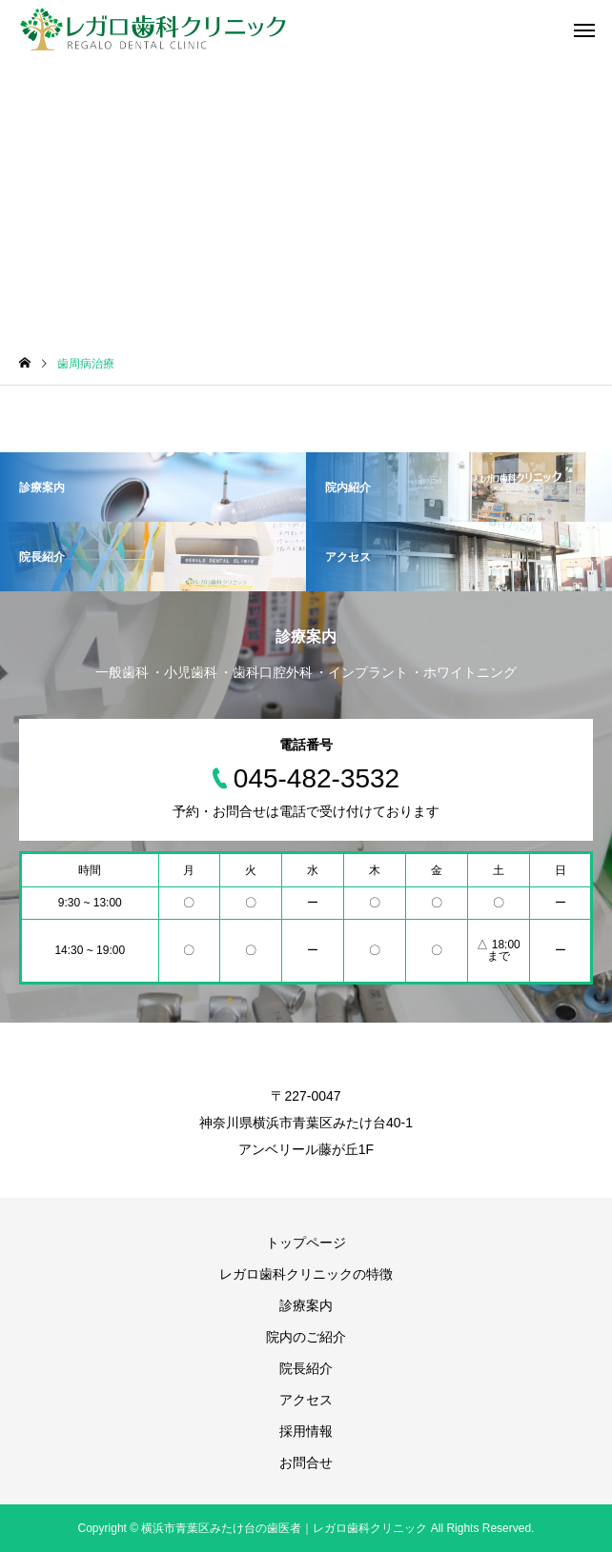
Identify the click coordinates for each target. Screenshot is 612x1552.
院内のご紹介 (306, 1336)
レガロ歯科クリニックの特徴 (306, 1274)
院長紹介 (306, 1368)
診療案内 (306, 1305)
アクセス (306, 1399)
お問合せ (306, 1462)
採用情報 (306, 1431)
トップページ (306, 1242)
